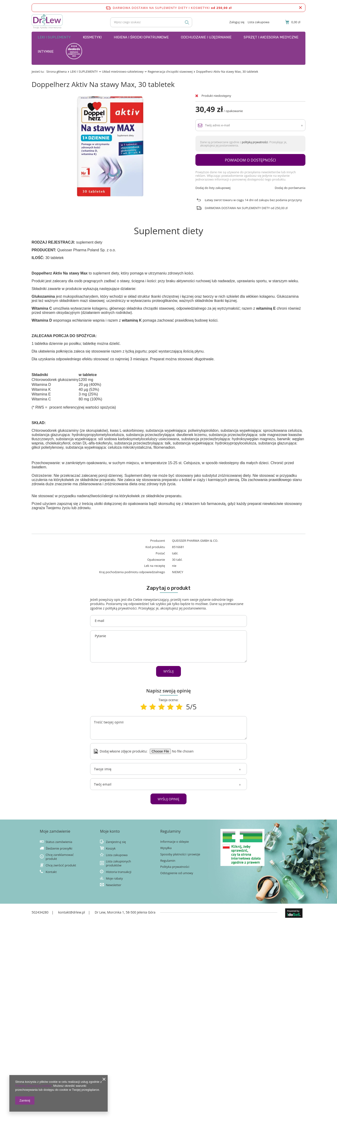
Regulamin (167, 861)
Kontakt (51, 872)
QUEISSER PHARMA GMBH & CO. (195, 541)
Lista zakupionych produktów (118, 863)
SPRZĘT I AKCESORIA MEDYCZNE (271, 37)
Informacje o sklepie (174, 842)
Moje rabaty (114, 878)
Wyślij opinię (168, 799)
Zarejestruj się (116, 842)
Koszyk (110, 848)
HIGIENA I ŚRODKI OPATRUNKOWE (141, 37)
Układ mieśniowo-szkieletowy (123, 71)
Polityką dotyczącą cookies (33, 1085)
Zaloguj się (236, 22)
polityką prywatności (255, 142)
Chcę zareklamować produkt (60, 857)
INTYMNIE (46, 51)
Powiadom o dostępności (250, 160)
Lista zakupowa (258, 22)
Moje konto (110, 831)
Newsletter (113, 885)
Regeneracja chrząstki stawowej (170, 71)
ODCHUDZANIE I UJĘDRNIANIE (206, 37)
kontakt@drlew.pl (71, 912)
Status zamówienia (59, 842)
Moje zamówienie (55, 831)
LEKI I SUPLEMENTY (54, 37)
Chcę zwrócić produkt (61, 865)
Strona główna (56, 71)
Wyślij (168, 671)
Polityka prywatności (174, 867)
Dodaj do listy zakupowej (213, 188)
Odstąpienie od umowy (176, 873)
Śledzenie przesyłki (59, 848)
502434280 (40, 912)
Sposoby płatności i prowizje (180, 854)
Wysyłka (166, 848)
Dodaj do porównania (290, 188)
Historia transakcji (118, 872)
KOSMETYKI (92, 37)
